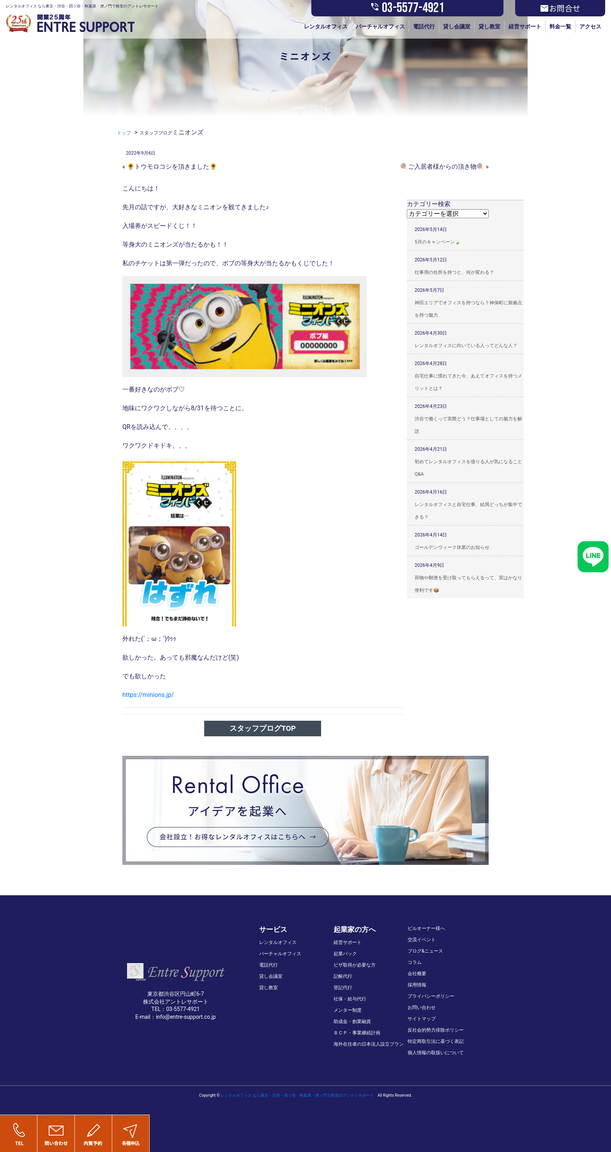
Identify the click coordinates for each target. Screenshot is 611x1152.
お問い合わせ (422, 1007)
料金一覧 (560, 26)
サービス (273, 929)
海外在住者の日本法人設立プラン (369, 1044)
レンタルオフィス (326, 26)
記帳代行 (343, 976)
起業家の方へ (355, 929)
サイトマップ (422, 1018)
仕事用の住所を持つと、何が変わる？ (454, 272)
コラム (415, 962)
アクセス (590, 26)
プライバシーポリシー (431, 996)
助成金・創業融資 (352, 1021)
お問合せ (560, 8)
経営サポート (525, 26)
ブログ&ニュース (425, 951)
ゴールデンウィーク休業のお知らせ (452, 547)
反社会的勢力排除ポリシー (436, 1030)
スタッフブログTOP (263, 728)
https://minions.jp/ (148, 695)
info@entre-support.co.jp (186, 1017)
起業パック (345, 953)
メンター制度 (348, 1010)
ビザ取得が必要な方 (355, 965)
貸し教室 (489, 26)
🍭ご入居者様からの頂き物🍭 (442, 166)
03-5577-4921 (407, 8)
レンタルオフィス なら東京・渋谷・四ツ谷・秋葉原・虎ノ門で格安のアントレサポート (297, 1095)
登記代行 (343, 987)
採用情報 (417, 985)
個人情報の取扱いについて (436, 1052)
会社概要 (417, 973)
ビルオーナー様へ (426, 928)
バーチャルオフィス (380, 26)
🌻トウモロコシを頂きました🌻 (172, 166)
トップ (124, 133)
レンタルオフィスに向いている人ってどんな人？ (466, 345)
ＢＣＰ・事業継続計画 (357, 1033)
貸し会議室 (456, 26)
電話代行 (424, 26)
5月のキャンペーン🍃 (438, 242)
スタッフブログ (156, 133)
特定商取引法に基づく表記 (436, 1041)
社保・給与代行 (350, 999)
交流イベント (422, 939)
